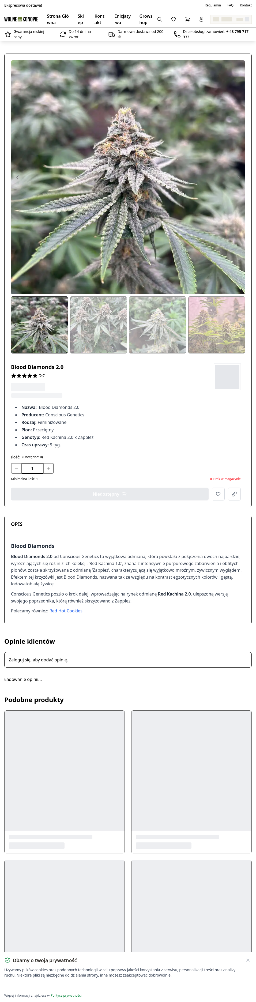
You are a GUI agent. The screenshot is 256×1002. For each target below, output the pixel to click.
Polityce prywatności (66, 995)
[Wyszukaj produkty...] (159, 19)
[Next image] (238, 177)
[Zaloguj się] (201, 19)
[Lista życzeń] (173, 19)
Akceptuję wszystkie (23, 986)
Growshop (146, 19)
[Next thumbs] (240, 325)
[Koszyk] (187, 19)
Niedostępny (110, 494)
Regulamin (213, 5)
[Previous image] (17, 177)
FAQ (230, 5)
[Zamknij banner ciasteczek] (248, 960)
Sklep (81, 19)
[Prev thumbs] (15, 325)
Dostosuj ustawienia (67, 986)
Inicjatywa (123, 19)
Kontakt (246, 5)
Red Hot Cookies (66, 611)
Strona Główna (58, 19)
